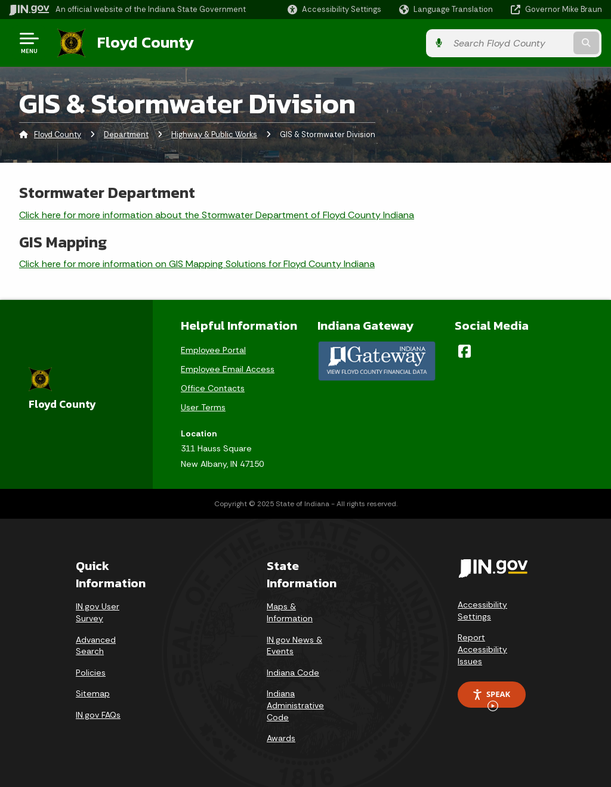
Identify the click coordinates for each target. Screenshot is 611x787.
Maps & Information (290, 611)
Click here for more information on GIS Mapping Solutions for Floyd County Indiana (197, 263)
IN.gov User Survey (97, 611)
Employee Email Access (227, 367)
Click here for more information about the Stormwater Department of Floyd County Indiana (216, 213)
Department (126, 134)
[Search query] (535, 42)
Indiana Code (293, 672)
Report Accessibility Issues (482, 648)
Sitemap (93, 692)
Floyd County (144, 42)
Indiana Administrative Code (295, 704)
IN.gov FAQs (98, 714)
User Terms (203, 406)
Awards (281, 737)
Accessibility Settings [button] (482, 610)
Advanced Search (96, 644)
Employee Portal (213, 348)
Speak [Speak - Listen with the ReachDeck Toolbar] (491, 697)
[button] (334, 9)
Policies (91, 672)
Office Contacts (213, 387)
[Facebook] (464, 350)
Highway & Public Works (214, 134)
